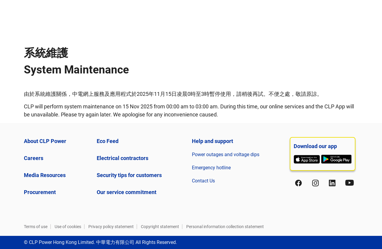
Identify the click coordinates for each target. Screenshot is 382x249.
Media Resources (45, 175)
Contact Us (203, 181)
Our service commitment (126, 192)
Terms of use (35, 226)
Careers (33, 158)
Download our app (315, 146)
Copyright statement (160, 226)
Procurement (40, 192)
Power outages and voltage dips (225, 154)
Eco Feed (107, 141)
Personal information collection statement (225, 226)
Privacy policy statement (111, 226)
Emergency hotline (211, 167)
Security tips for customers (129, 175)
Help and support (212, 141)
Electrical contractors (122, 158)
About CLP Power (45, 141)
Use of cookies (68, 226)
